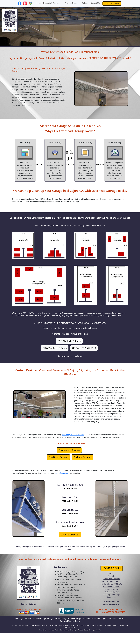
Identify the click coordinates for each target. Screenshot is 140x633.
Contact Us (95, 3)
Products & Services (111, 578)
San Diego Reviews (58, 457)
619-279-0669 (70, 513)
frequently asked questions (73, 434)
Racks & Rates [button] (71, 3)
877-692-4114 (70, 488)
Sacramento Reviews (69, 450)
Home (38, 3)
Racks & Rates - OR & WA (112, 584)
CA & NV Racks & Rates (69, 340)
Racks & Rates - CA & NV (111, 581)
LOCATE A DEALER (112, 3)
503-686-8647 (70, 525)
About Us (111, 576)
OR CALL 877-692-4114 (84, 347)
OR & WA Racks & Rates (55, 347)
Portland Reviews (82, 457)
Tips (118, 594)
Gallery (85, 3)
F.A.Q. (112, 594)
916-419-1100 (70, 501)
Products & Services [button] (52, 3)
